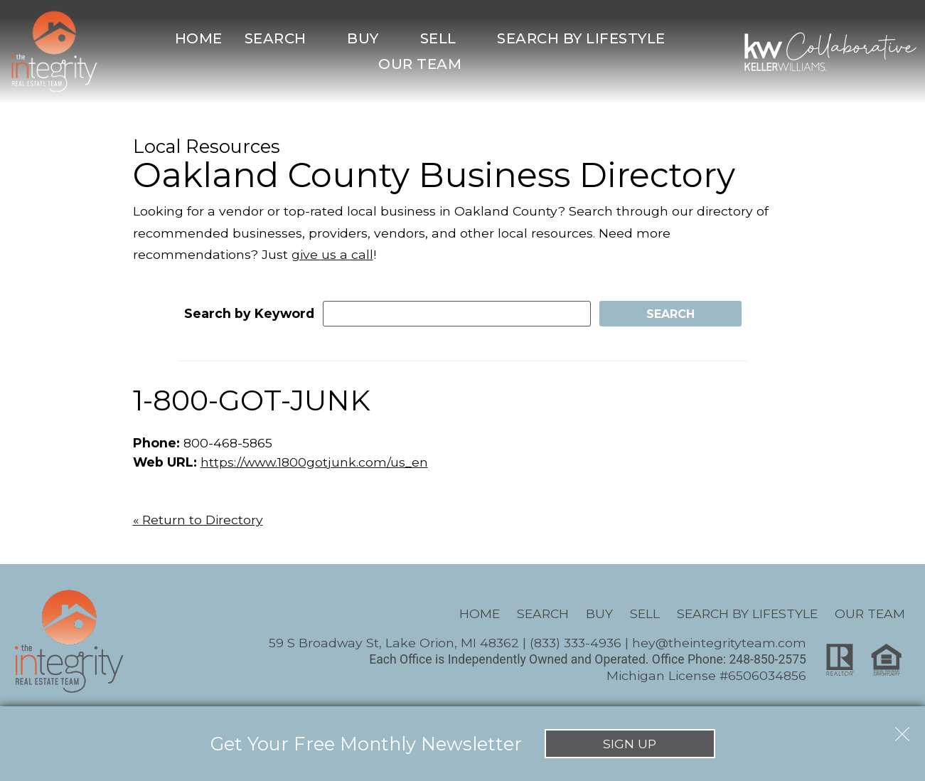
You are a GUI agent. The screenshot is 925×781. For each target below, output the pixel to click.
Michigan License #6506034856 (706, 675)
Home (199, 38)
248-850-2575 (767, 659)
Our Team (870, 613)
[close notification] (902, 729)
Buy (599, 613)
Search (543, 613)
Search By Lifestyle (747, 613)
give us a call (332, 254)
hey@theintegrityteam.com (719, 642)
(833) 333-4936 (575, 642)
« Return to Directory (198, 519)
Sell (645, 613)
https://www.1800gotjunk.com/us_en (314, 462)
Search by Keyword (249, 313)
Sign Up (629, 743)
